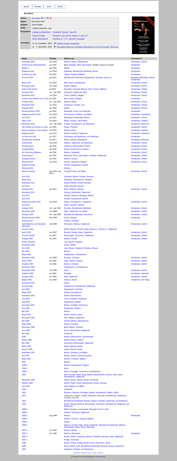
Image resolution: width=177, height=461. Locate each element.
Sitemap (83, 455)
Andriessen (68, 107)
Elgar (66, 214)
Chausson (68, 95)
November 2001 (28, 308)
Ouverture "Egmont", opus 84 (64, 35)
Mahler (67, 71)
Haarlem (144, 123)
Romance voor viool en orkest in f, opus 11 (70, 38)
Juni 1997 (26, 358)
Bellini (66, 412)
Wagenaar (91, 289)
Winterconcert (27, 164)
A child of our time (29, 77)
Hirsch (79, 385)
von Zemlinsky (84, 114)
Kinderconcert (27, 223)
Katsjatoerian (76, 167)
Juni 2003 (26, 292)
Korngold (76, 92)
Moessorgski (78, 148)
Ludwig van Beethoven (41, 35)
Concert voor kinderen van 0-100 (35, 101)
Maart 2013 (26, 182)
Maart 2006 (26, 257)
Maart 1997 (26, 361)
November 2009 (28, 214)
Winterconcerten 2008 (31, 220)
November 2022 (28, 98)
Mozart (95, 74)
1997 (24, 364)
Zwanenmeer (27, 145)
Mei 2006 (25, 254)
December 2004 (28, 270)
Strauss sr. (103, 232)
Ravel (73, 133)
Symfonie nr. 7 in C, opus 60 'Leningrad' (69, 41)
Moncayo (101, 398)
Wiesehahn (75, 436)
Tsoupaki (88, 182)
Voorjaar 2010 (27, 211)
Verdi (66, 273)
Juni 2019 (26, 120)
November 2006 (28, 247)
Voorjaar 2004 (27, 279)
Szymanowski (87, 339)
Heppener (68, 452)
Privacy (89, 455)
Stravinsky (75, 164)
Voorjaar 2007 (27, 241)
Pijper (77, 430)
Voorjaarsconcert (28, 161)
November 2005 (28, 260)
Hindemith (75, 155)
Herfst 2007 (26, 235)
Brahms (67, 64)
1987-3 (24, 436)
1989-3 (24, 415)
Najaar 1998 (27, 342)
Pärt (65, 320)
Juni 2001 (26, 311)
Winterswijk (135, 418)
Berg (66, 279)
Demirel (80, 192)
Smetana (99, 80)
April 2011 (26, 201)
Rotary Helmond (28, 244)
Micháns (87, 403)
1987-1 (24, 442)
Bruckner (67, 211)
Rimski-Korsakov (84, 185)
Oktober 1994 (27, 385)
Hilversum (114, 49)
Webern (74, 88)
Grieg (71, 101)
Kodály (67, 442)
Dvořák (77, 107)
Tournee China (28, 232)
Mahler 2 (25, 71)
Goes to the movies (29, 92)
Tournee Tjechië (28, 238)
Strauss (74, 161)
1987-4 (24, 433)
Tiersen (96, 92)
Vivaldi (79, 352)
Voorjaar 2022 (27, 104)
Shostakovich (82, 64)
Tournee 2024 (27, 80)
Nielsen (74, 185)
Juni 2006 (26, 251)
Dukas (66, 129)
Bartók (66, 298)
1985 (24, 448)
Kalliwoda (68, 74)
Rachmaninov (69, 117)
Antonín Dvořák (38, 38)
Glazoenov (68, 345)
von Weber (87, 117)
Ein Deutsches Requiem (31, 155)
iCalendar (100, 455)
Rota (90, 92)
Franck (67, 98)
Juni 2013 (26, 179)
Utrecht (144, 64)
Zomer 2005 (26, 263)
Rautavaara (68, 311)
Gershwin (68, 179)
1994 (24, 392)
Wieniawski (82, 142)
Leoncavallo (83, 412)
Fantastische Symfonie (31, 142)
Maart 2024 (26, 85)
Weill (79, 67)
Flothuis (72, 448)
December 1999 (28, 330)
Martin (66, 123)
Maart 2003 (26, 295)
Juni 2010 (26, 207)
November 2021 (28, 107)
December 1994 (28, 382)
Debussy (67, 195)
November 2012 (28, 185)
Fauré (75, 114)
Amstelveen (135, 117)
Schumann (88, 217)
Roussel (90, 179)
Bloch (66, 349)
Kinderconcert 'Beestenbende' (34, 67)
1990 (24, 406)
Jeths (66, 389)
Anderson (68, 148)
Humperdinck (76, 201)
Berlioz (67, 142)
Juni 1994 (26, 389)
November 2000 (28, 320)
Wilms (116, 395)
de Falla (75, 400)
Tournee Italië (27, 289)
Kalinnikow (76, 195)
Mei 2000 (25, 323)
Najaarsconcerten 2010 (31, 204)
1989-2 (24, 418)
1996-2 (24, 371)
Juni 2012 (26, 188)
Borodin (67, 198)
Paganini (78, 244)
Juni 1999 (26, 333)
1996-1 (24, 374)
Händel (80, 382)
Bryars (66, 374)
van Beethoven (89, 126)
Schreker (75, 260)
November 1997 (28, 355)
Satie (111, 439)
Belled (66, 232)
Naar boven (77, 455)
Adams (67, 204)
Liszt (83, 107)
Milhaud (122, 427)
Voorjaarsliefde (28, 152)
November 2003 (28, 285)
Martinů (74, 323)
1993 (24, 395)
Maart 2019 (26, 123)
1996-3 (24, 368)
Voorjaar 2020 (27, 110)
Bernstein (68, 92)
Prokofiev (74, 129)
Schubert (78, 101)
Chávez (77, 398)
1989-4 (24, 412)
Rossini (67, 368)
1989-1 (24, 421)
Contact (94, 455)
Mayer (73, 64)
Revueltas (68, 182)
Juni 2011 (26, 198)
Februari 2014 (27, 171)
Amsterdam (74, 46)
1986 (24, 445)
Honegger (74, 374)
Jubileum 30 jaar (28, 167)
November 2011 (28, 195)
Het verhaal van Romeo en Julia (35, 129)
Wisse (107, 445)
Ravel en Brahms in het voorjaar (35, 133)
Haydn (66, 247)
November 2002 (28, 298)
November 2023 (28, 88)
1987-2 (24, 439)
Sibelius (74, 98)
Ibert (78, 448)
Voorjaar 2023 (27, 95)
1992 (24, 398)
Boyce (66, 192)
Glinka (86, 427)
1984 (24, 452)
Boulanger (68, 114)
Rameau (103, 385)
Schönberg (68, 139)
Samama (75, 421)
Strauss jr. (108, 80)
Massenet (68, 158)
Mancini (84, 92)
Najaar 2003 (27, 282)
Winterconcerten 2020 (31, 114)
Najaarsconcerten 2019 (31, 117)
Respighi (72, 67)
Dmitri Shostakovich (40, 41)
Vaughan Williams (78, 77)
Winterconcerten (28, 174)
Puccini (101, 412)
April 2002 (26, 304)
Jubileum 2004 (28, 276)
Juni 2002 (26, 301)
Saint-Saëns (87, 67)
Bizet (66, 101)
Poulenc (73, 123)
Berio (71, 85)
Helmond (144, 276)
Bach (66, 85)
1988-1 (24, 427)
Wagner (81, 98)
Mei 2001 (25, 314)
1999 (24, 339)
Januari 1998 (27, 352)
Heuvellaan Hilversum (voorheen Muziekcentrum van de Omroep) (83, 49)
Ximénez (67, 400)
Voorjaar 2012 (27, 192)
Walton (110, 395)
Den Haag (145, 282)
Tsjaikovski (77, 95)
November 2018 (28, 126)
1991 (24, 403)
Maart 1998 (26, 349)
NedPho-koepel (63, 46)
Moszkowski (87, 385)
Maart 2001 (26, 317)
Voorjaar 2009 (27, 217)
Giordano (73, 412)
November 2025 (28, 64)
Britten (74, 104)
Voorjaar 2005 (27, 266)
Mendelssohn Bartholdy (82, 74)
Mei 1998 (25, 345)
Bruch (66, 333)
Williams (103, 92)
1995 (24, 377)
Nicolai (85, 167)
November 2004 (28, 273)
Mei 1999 (25, 336)
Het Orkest (36, 21)
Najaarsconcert (28, 74)
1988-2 (24, 424)
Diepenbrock (69, 289)
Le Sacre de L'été (29, 139)
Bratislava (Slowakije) (139, 80)
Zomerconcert (27, 158)
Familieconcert (28, 148)
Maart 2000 (26, 326)
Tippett (67, 77)
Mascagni (83, 198)
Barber (73, 382)
